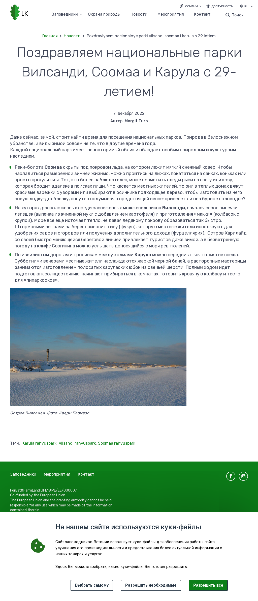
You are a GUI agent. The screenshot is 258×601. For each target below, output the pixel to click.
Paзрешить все (208, 585)
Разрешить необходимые (151, 585)
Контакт (202, 14)
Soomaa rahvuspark (116, 443)
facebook (230, 476)
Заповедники (23, 474)
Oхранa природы (104, 14)
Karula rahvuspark (39, 443)
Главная (50, 36)
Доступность (222, 6)
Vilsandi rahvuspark (77, 443)
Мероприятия (170, 14)
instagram (243, 476)
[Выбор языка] (252, 6)
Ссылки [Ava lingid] (191, 6)
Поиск (237, 15)
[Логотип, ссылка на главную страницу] (19, 13)
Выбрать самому (92, 585)
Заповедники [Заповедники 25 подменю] (65, 14)
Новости (139, 14)
